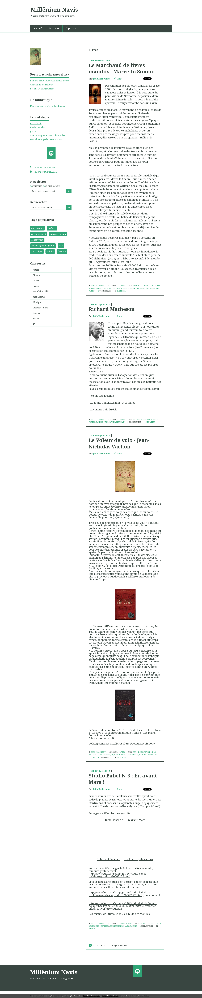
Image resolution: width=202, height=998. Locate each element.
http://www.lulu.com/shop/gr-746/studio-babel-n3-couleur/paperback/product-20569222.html (120, 894)
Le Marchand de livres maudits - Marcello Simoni (122, 68)
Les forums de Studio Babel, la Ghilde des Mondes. (119, 914)
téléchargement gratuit (43, 245)
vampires (134, 755)
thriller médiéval (144, 288)
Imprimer (119, 291)
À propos (71, 28)
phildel (50, 251)
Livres (36, 286)
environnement (38, 234)
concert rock (37, 239)
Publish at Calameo (108, 859)
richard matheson (141, 419)
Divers (36, 280)
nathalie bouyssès (113, 288)
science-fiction (58, 234)
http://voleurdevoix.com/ (139, 743)
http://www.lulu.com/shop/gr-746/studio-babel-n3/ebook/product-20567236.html (118, 875)
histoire (143, 755)
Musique (37, 302)
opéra (150, 755)
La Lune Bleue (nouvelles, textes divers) (49, 80)
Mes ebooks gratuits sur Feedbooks (47, 106)
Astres (36, 269)
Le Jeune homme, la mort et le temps (112, 402)
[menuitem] (37, 28)
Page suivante (119, 945)
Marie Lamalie (37, 127)
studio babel (146, 923)
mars (127, 926)
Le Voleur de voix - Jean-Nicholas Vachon (119, 443)
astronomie (37, 228)
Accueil (37, 28)
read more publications (138, 859)
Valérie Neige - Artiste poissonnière (47, 135)
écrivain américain (115, 422)
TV (34, 323)
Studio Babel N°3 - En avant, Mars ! (125, 820)
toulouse (52, 228)
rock (61, 245)
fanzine (133, 926)
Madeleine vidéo (41, 291)
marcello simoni (141, 285)
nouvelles (104, 926)
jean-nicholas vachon (143, 752)
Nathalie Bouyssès (120, 269)
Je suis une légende (102, 395)
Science (36, 313)
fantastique (37, 251)
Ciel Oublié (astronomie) (42, 84)
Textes (36, 318)
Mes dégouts (39, 296)
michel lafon (129, 288)
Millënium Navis (54, 9)
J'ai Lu (33, 131)
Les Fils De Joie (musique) (42, 88)
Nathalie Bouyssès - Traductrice (46, 139)
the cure (62, 251)
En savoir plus (143, 996)
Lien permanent (97, 285)
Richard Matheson (112, 309)
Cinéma (36, 275)
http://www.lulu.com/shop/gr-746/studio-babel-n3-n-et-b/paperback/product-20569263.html (123, 904)
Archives (53, 28)
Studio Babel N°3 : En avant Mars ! (123, 778)
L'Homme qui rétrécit (103, 409)
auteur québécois (122, 755)
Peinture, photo (40, 307)
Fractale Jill (35, 123)
